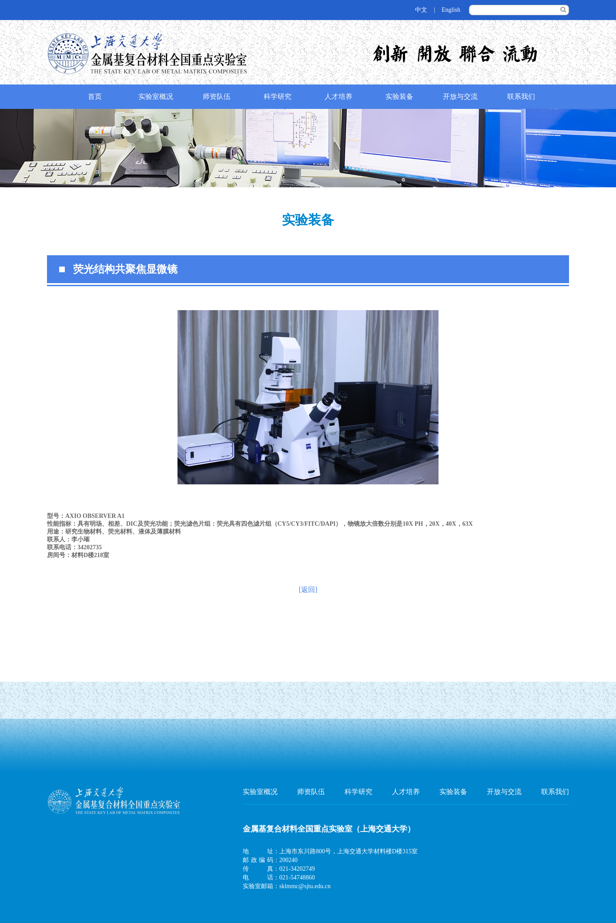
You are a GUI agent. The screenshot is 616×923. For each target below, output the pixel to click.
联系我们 (521, 96)
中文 (421, 10)
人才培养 (338, 96)
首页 (95, 96)
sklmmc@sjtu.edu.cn (305, 886)
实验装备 (399, 96)
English (451, 10)
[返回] (308, 589)
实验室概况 (155, 96)
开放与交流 (460, 96)
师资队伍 (217, 96)
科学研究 (277, 96)
